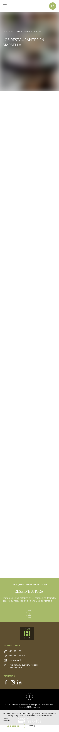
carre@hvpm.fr (15, 660)
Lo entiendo (14, 726)
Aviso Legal (23, 707)
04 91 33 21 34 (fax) (17, 655)
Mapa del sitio (34, 707)
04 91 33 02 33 (15, 651)
